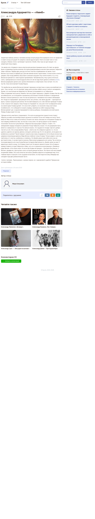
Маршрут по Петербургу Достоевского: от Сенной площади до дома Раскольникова (78, 47)
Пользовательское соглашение (75, 89)
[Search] (72, 2)
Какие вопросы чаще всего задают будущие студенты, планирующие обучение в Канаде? (78, 16)
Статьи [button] (14, 2)
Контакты (76, 87)
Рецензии (18, 8)
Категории (11, 8)
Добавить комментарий (11, 261)
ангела (57, 80)
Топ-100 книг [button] (25, 2)
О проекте (69, 87)
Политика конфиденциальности (75, 91)
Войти (90, 2)
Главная (3, 8)
